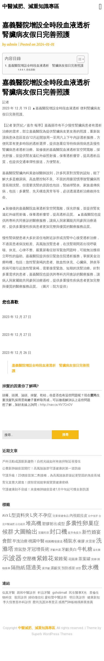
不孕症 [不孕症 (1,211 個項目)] (45, 515)
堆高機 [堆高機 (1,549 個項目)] (33, 523)
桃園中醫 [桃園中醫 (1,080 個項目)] (36, 541)
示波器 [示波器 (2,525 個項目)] (12, 558)
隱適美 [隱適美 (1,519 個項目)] (33, 567)
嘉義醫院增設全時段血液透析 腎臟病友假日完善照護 (46, 65)
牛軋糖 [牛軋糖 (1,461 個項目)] (84, 549)
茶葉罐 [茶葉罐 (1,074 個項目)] (84, 558)
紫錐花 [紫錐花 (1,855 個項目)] (45, 558)
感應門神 (64, 602)
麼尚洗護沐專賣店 (45, 602)
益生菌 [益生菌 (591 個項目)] (96, 549)
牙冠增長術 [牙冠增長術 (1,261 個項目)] (38, 549)
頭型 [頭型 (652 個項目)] (78, 568)
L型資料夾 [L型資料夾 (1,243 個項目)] (19, 515)
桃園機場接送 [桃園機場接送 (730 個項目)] (54, 541)
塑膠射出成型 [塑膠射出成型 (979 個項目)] (53, 523)
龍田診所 (20, 597)
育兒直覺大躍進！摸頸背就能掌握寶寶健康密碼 (35, 482)
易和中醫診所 (26, 592)
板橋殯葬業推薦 (82, 602)
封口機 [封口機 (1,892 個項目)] (58, 531)
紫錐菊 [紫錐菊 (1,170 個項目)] (61, 558)
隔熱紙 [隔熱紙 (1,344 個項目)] (18, 567)
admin (12, 44)
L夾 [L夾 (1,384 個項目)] (34, 515)
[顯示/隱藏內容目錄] (78, 59)
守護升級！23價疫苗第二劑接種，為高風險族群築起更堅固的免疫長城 (51, 475)
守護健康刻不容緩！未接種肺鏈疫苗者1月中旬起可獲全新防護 (45, 489)
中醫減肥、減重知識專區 (30, 6)
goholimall (59, 592)
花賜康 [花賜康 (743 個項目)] (73, 559)
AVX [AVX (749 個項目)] (5, 515)
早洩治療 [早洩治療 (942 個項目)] (20, 541)
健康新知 (93, 597)
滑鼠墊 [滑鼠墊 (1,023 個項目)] (20, 549)
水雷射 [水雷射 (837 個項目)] (90, 541)
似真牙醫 (8, 592)
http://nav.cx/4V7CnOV (56, 404)
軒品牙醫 (44, 592)
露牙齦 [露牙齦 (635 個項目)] (46, 568)
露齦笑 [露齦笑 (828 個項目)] (56, 568)
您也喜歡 (30, 69)
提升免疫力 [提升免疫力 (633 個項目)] (74, 532)
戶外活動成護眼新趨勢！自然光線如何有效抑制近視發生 (41, 461)
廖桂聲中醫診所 (56, 597)
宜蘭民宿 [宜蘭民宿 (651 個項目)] (43, 532)
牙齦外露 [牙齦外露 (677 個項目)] (55, 549)
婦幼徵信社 (36, 597)
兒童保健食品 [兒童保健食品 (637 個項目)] (61, 515)
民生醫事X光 (78, 592)
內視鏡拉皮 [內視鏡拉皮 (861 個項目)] (78, 515)
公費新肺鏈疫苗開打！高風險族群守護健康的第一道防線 (41, 468)
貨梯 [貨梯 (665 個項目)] (94, 559)
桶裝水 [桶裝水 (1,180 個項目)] (70, 541)
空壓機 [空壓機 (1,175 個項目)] (29, 558)
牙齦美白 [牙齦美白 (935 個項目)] (69, 549)
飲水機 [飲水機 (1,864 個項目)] (90, 567)
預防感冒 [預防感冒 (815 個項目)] (68, 568)
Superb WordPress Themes (52, 634)
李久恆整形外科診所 (17, 602)
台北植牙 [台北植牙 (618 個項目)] (20, 524)
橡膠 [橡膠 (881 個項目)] (81, 541)
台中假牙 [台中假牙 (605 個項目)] (93, 515)
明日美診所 (77, 597)
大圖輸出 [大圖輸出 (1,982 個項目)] (26, 531)
